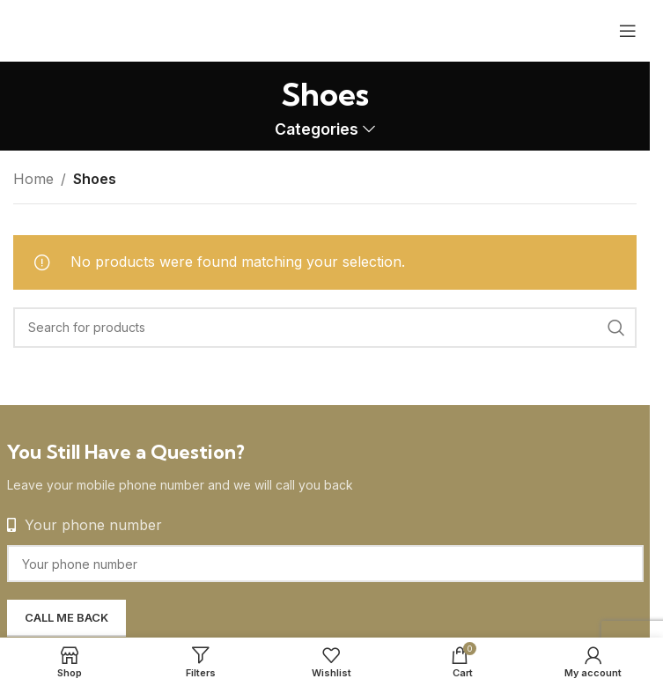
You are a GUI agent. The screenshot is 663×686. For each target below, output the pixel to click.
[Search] (325, 327)
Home (33, 179)
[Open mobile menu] (627, 30)
